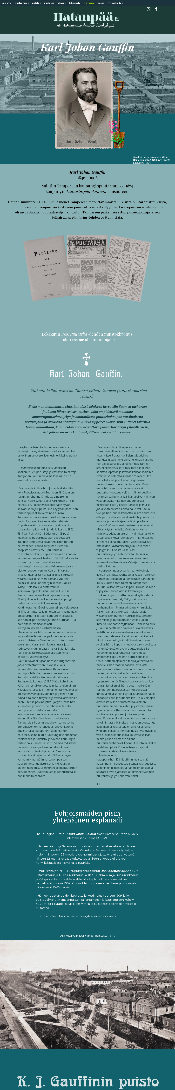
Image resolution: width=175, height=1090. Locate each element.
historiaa (89, 2)
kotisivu (6, 2)
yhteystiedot (115, 2)
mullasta (49, 2)
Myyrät (62, 2)
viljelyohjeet (22, 2)
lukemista (74, 2)
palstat (36, 2)
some (101, 2)
